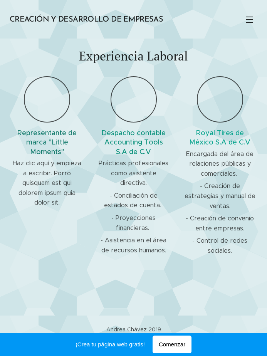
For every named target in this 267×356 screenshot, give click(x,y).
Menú (249, 19)
